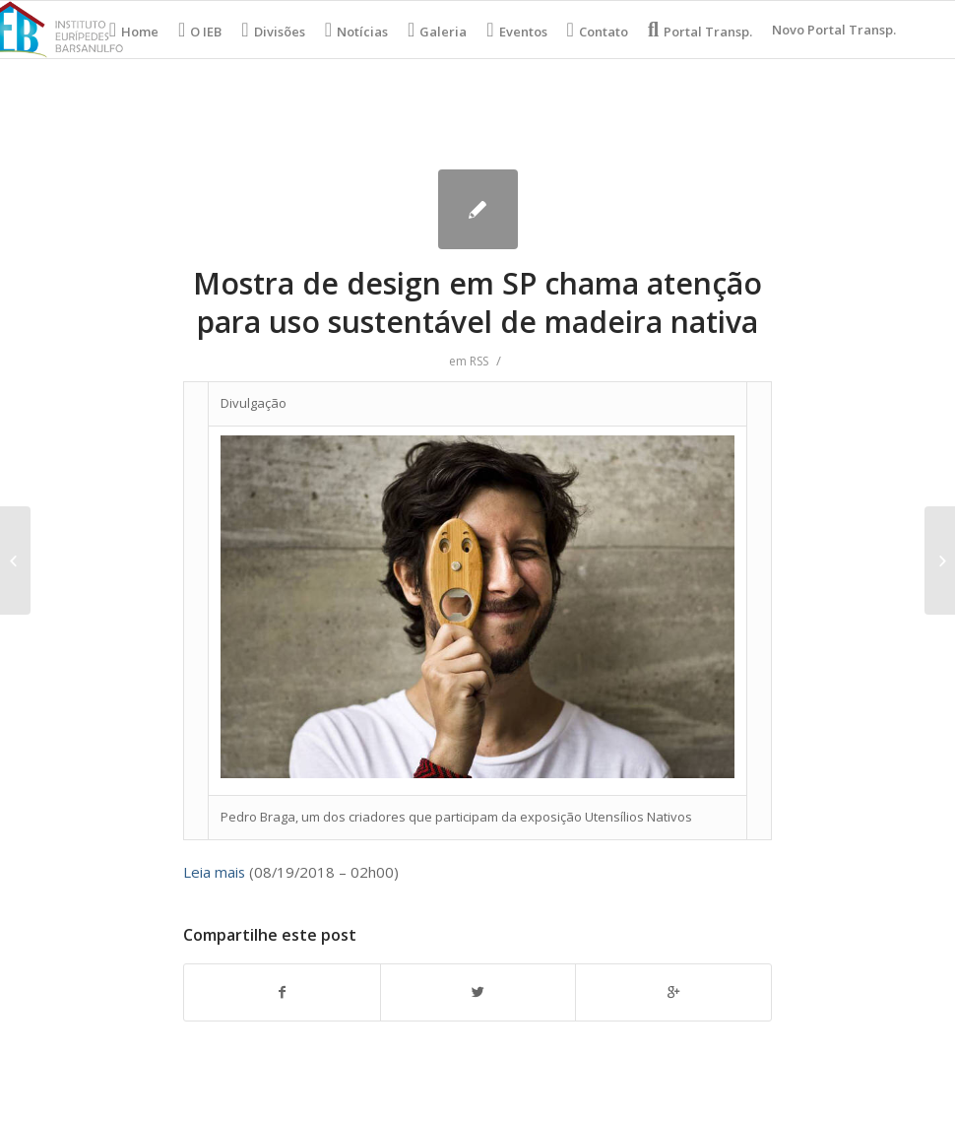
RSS (479, 361)
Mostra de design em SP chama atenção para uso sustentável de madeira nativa (477, 302)
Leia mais (214, 872)
